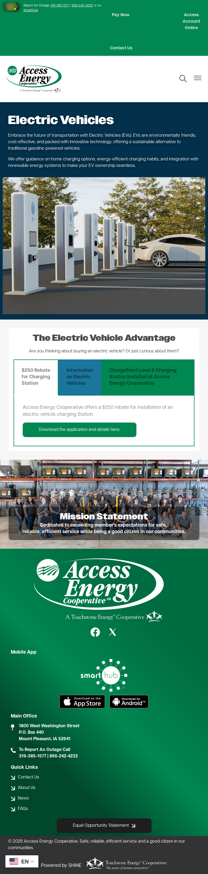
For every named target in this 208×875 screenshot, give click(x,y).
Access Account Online (192, 22)
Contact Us (119, 49)
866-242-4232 (82, 5)
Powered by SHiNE (61, 866)
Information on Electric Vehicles (79, 378)
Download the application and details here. (79, 430)
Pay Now (119, 15)
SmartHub (31, 10)
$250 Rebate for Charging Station (36, 378)
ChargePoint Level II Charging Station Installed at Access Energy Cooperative (143, 378)
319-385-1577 (60, 5)
